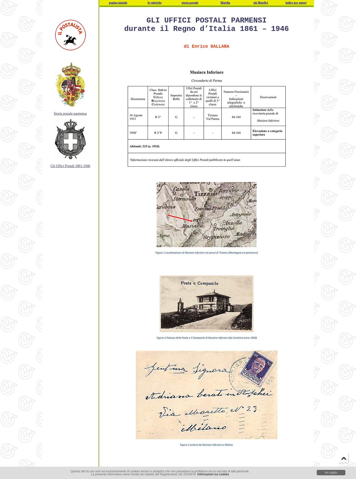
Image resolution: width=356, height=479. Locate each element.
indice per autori (296, 2)
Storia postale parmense (70, 113)
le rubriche (154, 2)
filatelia (225, 2)
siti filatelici (260, 2)
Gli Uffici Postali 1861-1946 (70, 166)
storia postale (189, 2)
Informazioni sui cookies (213, 474)
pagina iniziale (118, 2)
